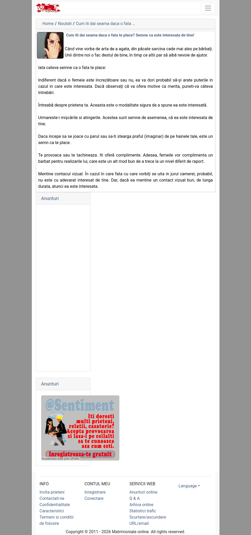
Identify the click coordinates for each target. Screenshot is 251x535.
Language (188, 485)
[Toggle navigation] (208, 8)
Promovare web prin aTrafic (60, 458)
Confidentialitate (55, 504)
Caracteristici (52, 510)
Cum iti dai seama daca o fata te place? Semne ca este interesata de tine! (130, 35)
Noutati (64, 23)
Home (48, 23)
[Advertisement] (63, 288)
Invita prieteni (52, 492)
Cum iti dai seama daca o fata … (105, 23)
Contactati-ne (52, 498)
